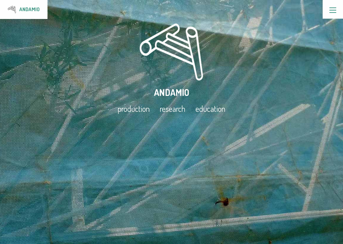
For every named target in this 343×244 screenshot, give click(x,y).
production (134, 109)
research (172, 109)
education (210, 109)
